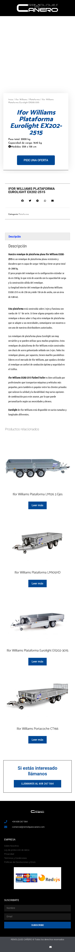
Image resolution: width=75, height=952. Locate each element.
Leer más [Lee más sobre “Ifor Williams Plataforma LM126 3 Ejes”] (37, 505)
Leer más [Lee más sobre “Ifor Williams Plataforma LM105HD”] (37, 583)
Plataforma (34, 100)
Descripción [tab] (14, 236)
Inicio (10, 100)
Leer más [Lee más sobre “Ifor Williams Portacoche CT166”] (37, 739)
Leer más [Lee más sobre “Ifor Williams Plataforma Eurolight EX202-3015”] (37, 661)
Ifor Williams (21, 100)
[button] (22, 200)
